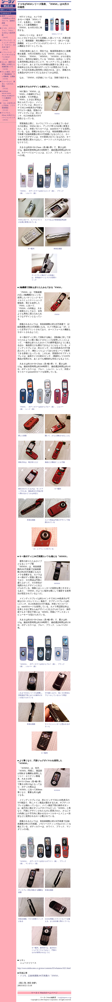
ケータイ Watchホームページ (44, 993)
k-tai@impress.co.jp (64, 997)
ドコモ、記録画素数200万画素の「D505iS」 (40, 976)
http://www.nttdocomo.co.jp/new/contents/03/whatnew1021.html (44, 968)
